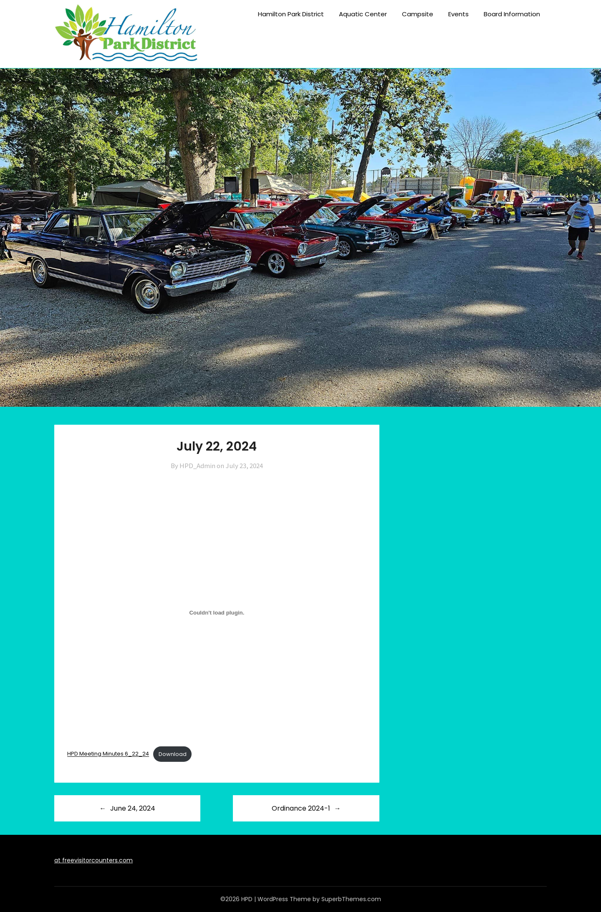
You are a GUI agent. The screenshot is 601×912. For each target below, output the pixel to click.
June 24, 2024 (132, 808)
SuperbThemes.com (351, 899)
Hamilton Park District (291, 14)
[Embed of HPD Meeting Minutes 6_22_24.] (216, 613)
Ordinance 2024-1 (301, 808)
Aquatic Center (363, 14)
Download (173, 754)
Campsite (417, 14)
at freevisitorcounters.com (93, 860)
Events (458, 14)
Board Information (512, 14)
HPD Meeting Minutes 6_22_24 (108, 754)
